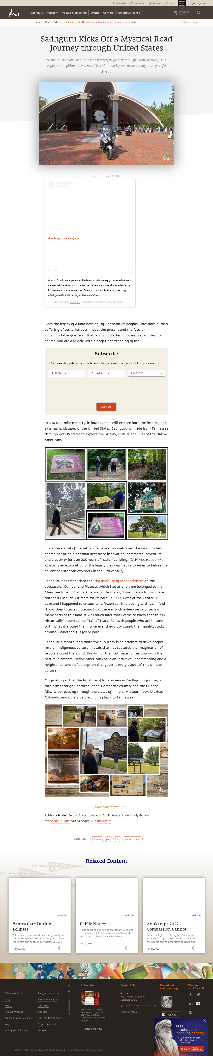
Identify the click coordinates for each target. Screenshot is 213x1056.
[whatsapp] (7, 340)
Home (37, 22)
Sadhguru (37, 12)
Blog (47, 22)
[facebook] (6, 348)
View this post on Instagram (63, 238)
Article (57, 22)
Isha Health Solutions (50, 1018)
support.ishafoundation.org (140, 1005)
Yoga (7, 1024)
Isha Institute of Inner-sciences (118, 581)
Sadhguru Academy (48, 993)
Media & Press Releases (18, 1018)
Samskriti (43, 1005)
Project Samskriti (48, 1024)
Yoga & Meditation (74, 12)
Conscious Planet (128, 12)
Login (192, 3)
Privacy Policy (95, 1050)
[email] (6, 371)
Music (8, 1005)
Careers (42, 1030)
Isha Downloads (14, 1012)
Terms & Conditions (77, 1050)
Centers (108, 12)
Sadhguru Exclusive (16, 1030)
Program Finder (184, 13)
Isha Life (42, 1012)
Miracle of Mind (14, 993)
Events (94, 12)
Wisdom (52, 12)
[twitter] (6, 356)
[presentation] (106, 392)
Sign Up (201, 3)
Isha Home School (48, 999)
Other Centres (128, 1012)
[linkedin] (6, 364)
